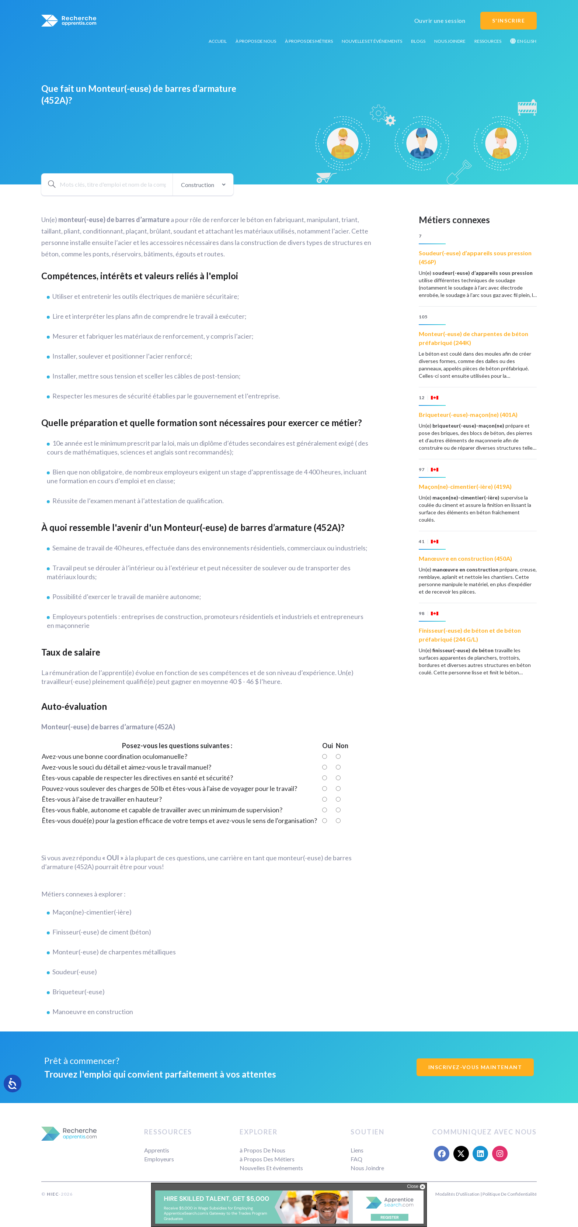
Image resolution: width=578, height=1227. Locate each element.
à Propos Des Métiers (309, 41)
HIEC (53, 1194)
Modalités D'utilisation (457, 1194)
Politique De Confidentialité (510, 1194)
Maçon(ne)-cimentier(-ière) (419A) (465, 486)
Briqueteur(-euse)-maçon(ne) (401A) (468, 414)
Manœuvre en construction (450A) (465, 558)
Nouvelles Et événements (372, 41)
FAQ (356, 1158)
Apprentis (156, 1150)
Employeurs (159, 1158)
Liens (357, 1150)
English (523, 41)
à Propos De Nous (256, 41)
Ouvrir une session (440, 20)
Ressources (487, 41)
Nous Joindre (450, 41)
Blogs (418, 41)
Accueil (218, 41)
